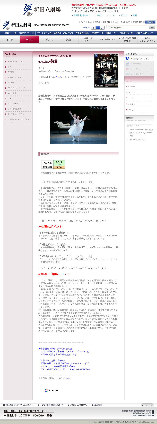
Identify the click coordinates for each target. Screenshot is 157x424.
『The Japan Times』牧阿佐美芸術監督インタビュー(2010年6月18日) (141, 132)
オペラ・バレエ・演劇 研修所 (127, 39)
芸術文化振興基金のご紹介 (143, 415)
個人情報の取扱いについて (18, 405)
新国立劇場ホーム (81, 15)
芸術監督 (11, 72)
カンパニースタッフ (15, 77)
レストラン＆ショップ (144, 33)
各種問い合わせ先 (77, 405)
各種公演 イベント (88, 39)
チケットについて (44, 33)
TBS (24, 415)
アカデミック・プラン (16, 114)
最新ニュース (10, 33)
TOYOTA (38, 415)
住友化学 (10, 415)
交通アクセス (98, 33)
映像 (9, 98)
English (150, 22)
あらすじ (131, 104)
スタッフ (131, 92)
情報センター (112, 33)
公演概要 (131, 86)
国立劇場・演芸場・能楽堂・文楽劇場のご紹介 (138, 411)
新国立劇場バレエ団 (15, 61)
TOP (83, 22)
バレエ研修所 (13, 104)
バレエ (111, 15)
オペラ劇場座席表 (14, 109)
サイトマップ (125, 22)
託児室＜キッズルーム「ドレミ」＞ (18, 120)
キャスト (131, 98)
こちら (58, 77)
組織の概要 (137, 22)
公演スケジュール (26, 33)
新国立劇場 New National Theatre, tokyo (36, 25)
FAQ (90, 22)
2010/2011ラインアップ (16, 88)
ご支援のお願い (82, 33)
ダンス (123, 15)
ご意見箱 (106, 22)
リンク (115, 22)
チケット (131, 110)
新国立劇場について (108, 39)
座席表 (98, 22)
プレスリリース (126, 33)
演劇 (134, 15)
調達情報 (97, 405)
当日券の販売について (137, 140)
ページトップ (147, 405)
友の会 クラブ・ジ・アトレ (147, 39)
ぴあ (49, 415)
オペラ (99, 15)
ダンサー (11, 82)
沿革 (9, 67)
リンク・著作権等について (50, 405)
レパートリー (13, 93)
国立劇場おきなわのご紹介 (143, 413)
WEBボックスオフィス (63, 33)
